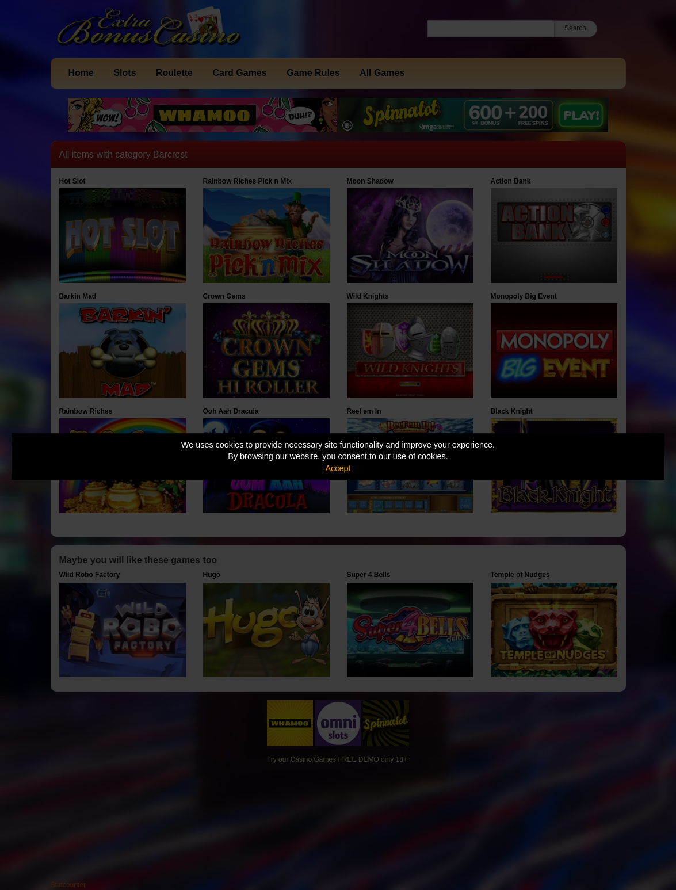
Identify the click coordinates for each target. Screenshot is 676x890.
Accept (338, 468)
